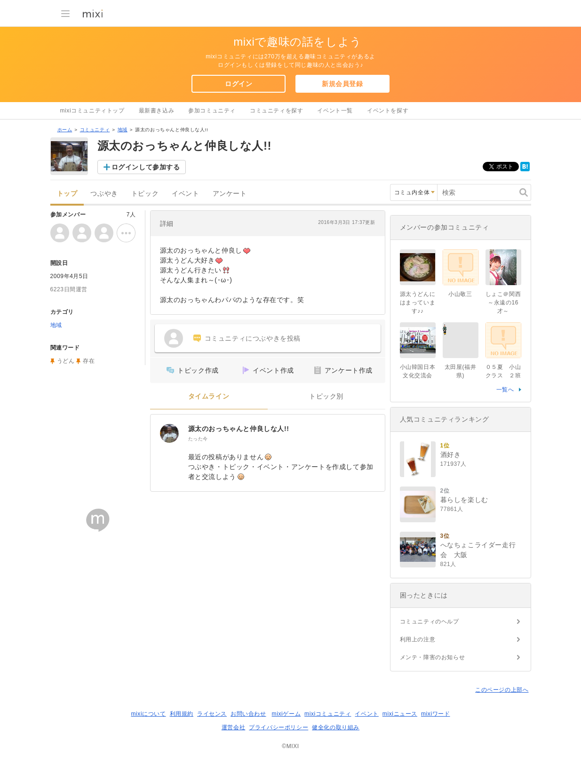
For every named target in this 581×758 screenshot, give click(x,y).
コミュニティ (95, 129)
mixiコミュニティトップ (92, 110)
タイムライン (209, 396)
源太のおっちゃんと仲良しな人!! (238, 428)
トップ (67, 193)
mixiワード (435, 713)
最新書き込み (157, 110)
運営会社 (233, 727)
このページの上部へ (501, 689)
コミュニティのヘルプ (429, 621)
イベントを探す (387, 110)
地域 (122, 129)
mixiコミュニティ (327, 713)
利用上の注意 (418, 639)
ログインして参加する (145, 167)
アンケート (230, 193)
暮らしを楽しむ (464, 499)
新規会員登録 (342, 84)
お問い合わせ (248, 713)
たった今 (198, 438)
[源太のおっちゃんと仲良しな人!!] (169, 433)
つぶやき (104, 193)
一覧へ (505, 389)
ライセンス (212, 713)
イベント (185, 193)
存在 (89, 361)
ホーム (64, 129)
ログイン (238, 84)
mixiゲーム (286, 713)
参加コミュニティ (212, 110)
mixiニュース (399, 713)
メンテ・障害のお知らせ (432, 657)
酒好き (450, 454)
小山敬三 (460, 294)
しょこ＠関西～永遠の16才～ (503, 302)
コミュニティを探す (276, 110)
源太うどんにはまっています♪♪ (418, 302)
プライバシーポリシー (278, 727)
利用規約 (181, 713)
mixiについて (148, 713)
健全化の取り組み (335, 727)
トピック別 (326, 396)
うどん (66, 361)
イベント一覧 (335, 110)
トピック (145, 193)
